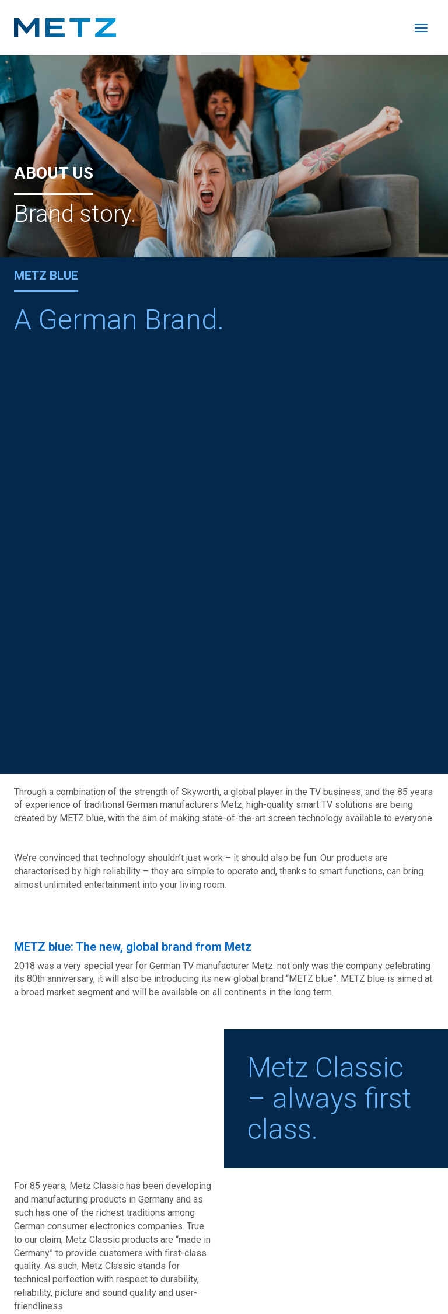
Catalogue (313, 1269)
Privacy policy (402, 1269)
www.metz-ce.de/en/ (57, 965)
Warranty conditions (391, 1283)
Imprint (354, 1269)
